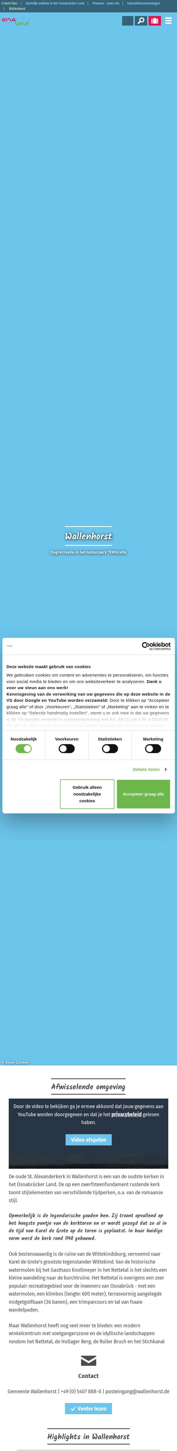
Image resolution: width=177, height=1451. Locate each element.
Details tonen (146, 769)
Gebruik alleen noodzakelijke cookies (87, 794)
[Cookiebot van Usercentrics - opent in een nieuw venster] (146, 646)
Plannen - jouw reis (106, 3)
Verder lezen (88, 1408)
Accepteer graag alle (143, 794)
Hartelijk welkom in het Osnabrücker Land (55, 3)
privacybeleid (126, 1114)
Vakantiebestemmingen (143, 3)
